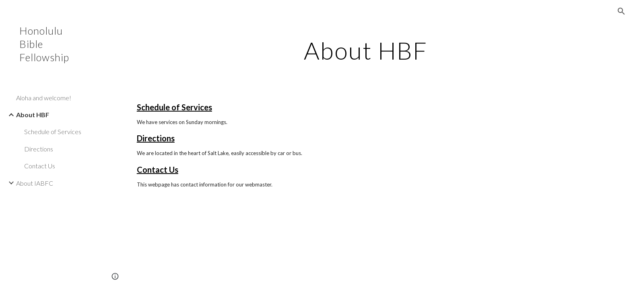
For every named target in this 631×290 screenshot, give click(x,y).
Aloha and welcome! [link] (43, 98)
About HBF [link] (32, 114)
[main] (366, 50)
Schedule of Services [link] (52, 131)
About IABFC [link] (34, 183)
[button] (621, 11)
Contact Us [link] (39, 166)
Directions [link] (38, 149)
